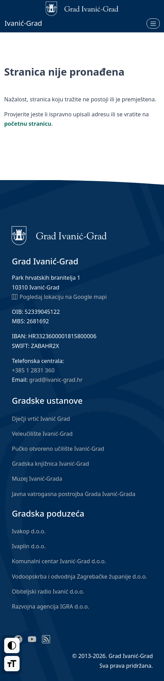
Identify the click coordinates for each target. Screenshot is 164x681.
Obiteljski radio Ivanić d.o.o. (48, 591)
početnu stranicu (27, 123)
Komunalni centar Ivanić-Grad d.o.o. (59, 561)
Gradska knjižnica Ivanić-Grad (50, 463)
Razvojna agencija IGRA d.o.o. (50, 606)
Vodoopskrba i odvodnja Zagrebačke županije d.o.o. (79, 576)
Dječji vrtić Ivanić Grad (41, 419)
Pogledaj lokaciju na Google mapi (59, 296)
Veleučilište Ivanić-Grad (42, 434)
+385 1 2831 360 (33, 370)
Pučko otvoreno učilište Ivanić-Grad (58, 448)
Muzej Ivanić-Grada (37, 478)
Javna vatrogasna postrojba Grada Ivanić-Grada (73, 494)
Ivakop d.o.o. (29, 531)
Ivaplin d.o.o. (29, 546)
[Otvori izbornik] (153, 23)
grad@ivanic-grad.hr (56, 380)
